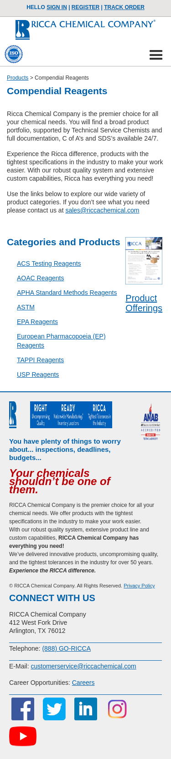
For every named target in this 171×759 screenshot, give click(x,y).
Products (17, 78)
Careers (83, 682)
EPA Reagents (37, 321)
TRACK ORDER (124, 7)
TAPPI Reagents (40, 360)
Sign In (57, 7)
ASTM (26, 307)
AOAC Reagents (40, 278)
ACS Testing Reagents (49, 263)
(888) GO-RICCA (66, 648)
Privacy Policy (139, 585)
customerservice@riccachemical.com (83, 666)
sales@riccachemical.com (102, 210)
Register (85, 7)
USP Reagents (38, 374)
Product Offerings (143, 303)
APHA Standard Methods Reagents (67, 292)
